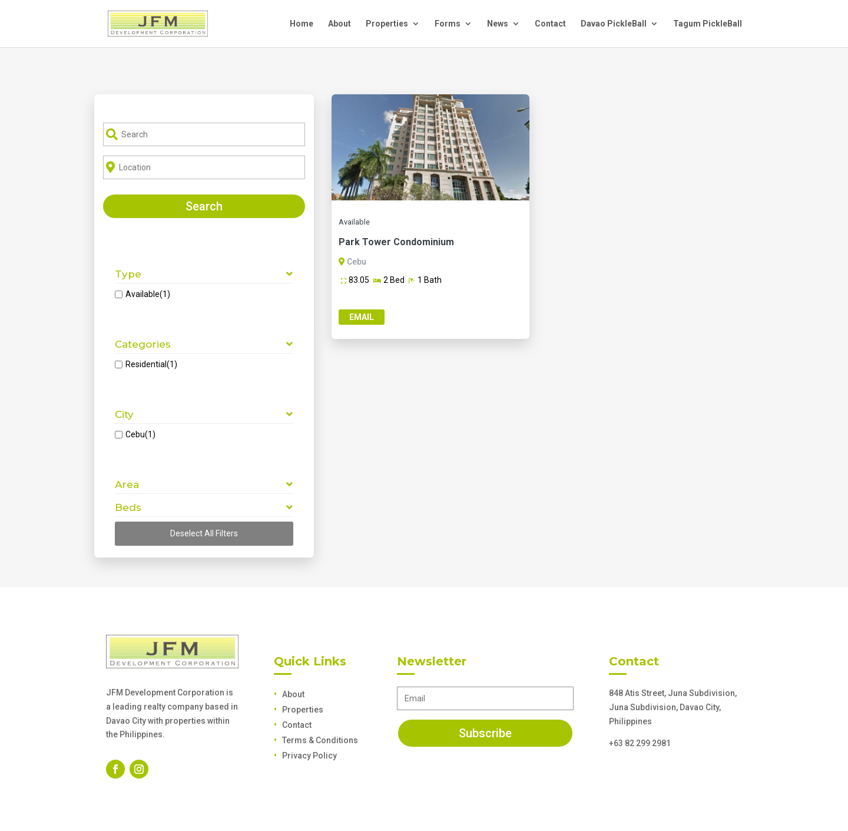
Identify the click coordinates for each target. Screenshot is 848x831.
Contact (550, 23)
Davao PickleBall (614, 23)
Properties (387, 23)
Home (301, 23)
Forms (448, 23)
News (497, 23)
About (339, 23)
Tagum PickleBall (707, 23)
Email (361, 317)
